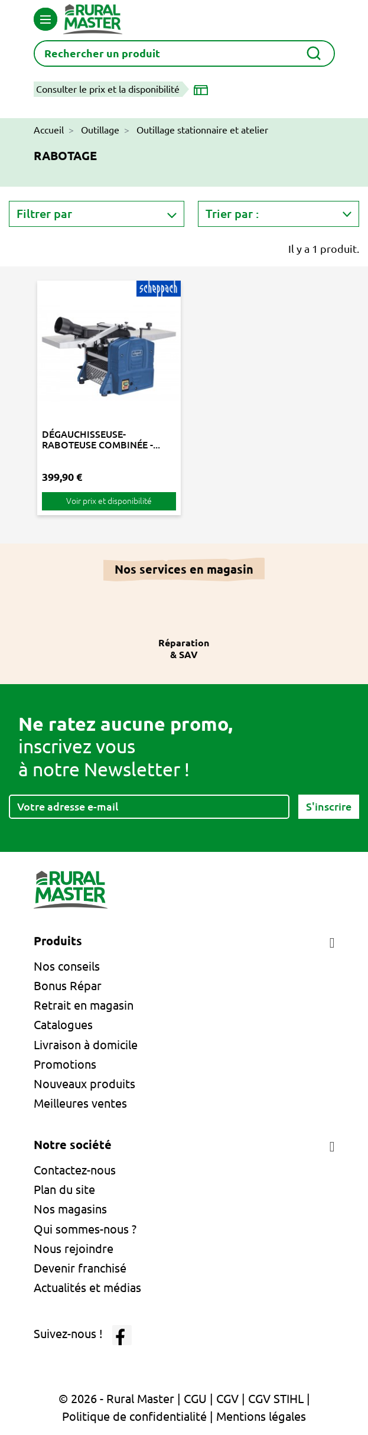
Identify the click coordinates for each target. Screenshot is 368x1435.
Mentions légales (261, 1416)
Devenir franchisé (80, 1268)
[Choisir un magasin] (203, 89)
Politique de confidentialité (134, 1416)
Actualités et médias (87, 1287)
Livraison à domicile (86, 1045)
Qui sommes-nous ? (85, 1229)
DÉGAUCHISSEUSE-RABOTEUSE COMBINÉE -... (101, 439)
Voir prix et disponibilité (109, 501)
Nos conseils (67, 966)
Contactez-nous (75, 1170)
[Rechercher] (184, 53)
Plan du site (64, 1189)
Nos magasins (70, 1209)
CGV (227, 1398)
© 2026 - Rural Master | (121, 1398)
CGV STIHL (276, 1398)
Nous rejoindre (73, 1248)
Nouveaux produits (84, 1084)
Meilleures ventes (80, 1103)
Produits (58, 941)
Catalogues (63, 1024)
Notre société (73, 1144)
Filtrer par (44, 213)
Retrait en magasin (83, 1005)
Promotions (65, 1064)
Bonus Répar (68, 986)
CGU (195, 1398)
